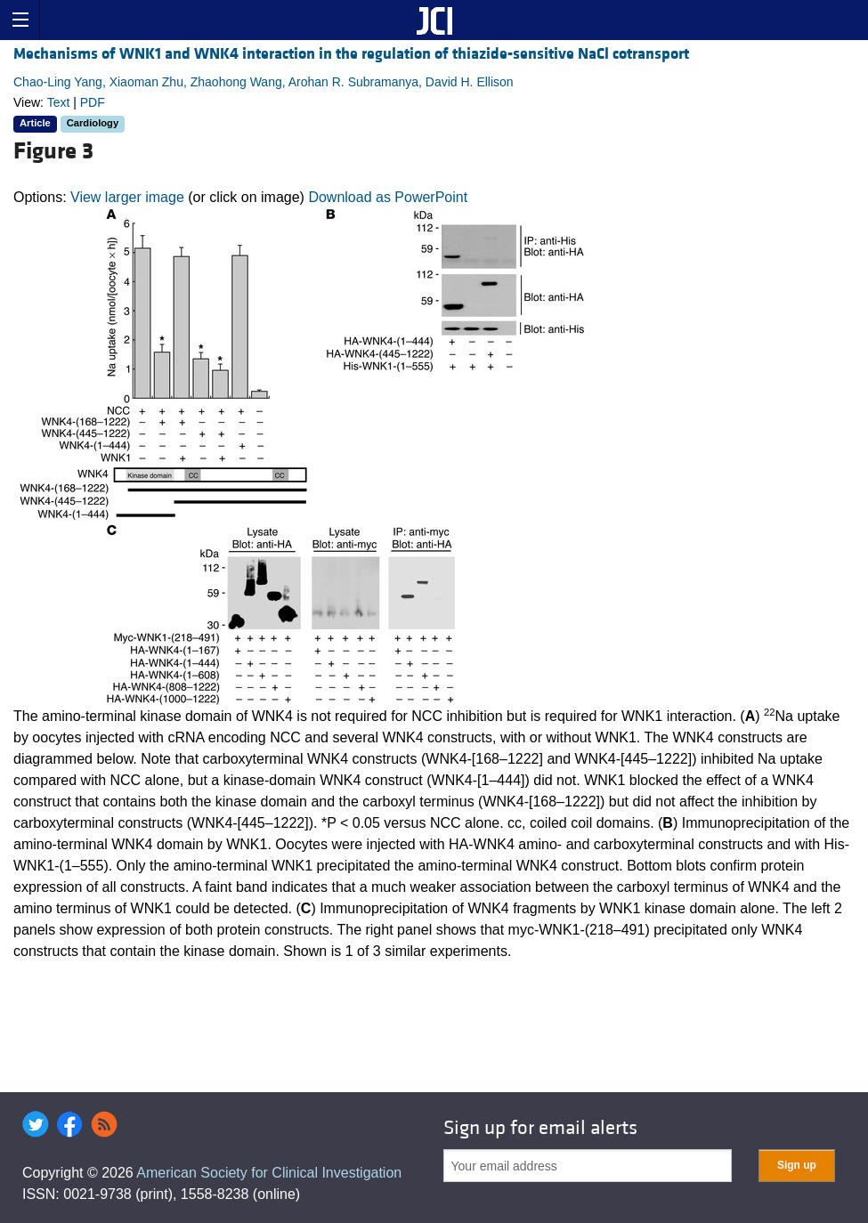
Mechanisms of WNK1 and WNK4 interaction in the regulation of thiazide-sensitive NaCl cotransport (351, 54)
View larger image (127, 197)
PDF (92, 102)
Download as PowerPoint (387, 197)
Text (58, 102)
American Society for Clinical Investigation (269, 1172)
